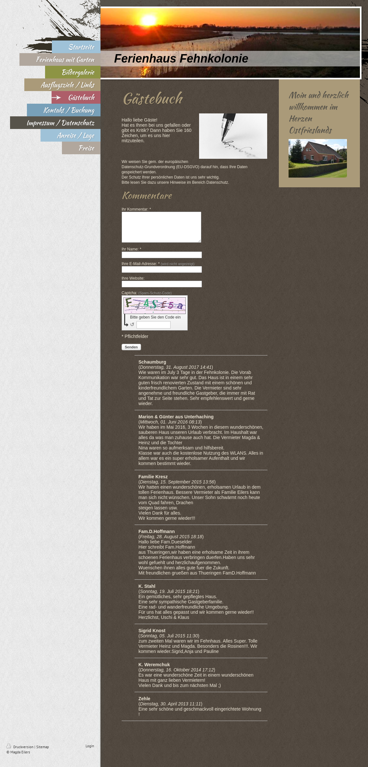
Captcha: (147, 298)
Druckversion (20, 752)
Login (90, 752)
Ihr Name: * (131, 255)
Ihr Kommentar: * (136, 209)
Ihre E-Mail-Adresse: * (158, 269)
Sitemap (42, 752)
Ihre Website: (133, 284)
